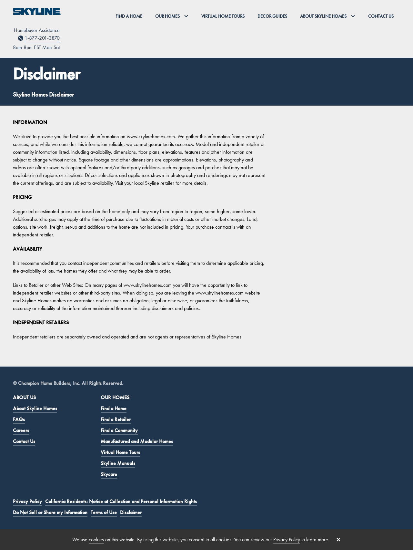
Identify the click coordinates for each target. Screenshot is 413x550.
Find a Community (119, 430)
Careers (21, 430)
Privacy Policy (27, 501)
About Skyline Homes (35, 408)
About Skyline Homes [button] (327, 16)
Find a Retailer (116, 419)
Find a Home (129, 16)
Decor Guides (272, 16)
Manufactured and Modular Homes (137, 441)
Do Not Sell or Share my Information (50, 512)
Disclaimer (131, 512)
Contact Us (381, 16)
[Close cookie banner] (338, 539)
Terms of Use (104, 512)
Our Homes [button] (171, 16)
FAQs (19, 419)
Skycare (109, 474)
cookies (96, 539)
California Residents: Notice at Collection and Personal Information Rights (121, 501)
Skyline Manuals (118, 463)
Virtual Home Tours (223, 16)
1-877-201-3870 (42, 38)
